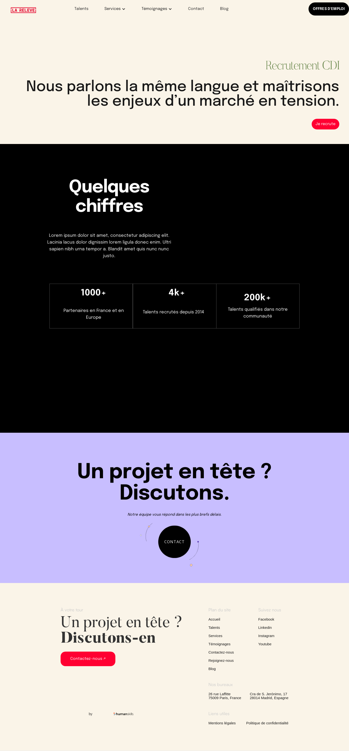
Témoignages (219, 644)
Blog (224, 9)
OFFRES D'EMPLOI (329, 9)
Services (215, 636)
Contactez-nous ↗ (88, 659)
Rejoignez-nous (221, 661)
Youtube (265, 644)
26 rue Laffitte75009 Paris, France (224, 696)
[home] (23, 10)
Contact (196, 9)
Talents (81, 9)
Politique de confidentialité (267, 723)
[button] (111, 9)
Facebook (266, 619)
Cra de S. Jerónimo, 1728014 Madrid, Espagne (269, 696)
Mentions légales (222, 723)
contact (174, 545)
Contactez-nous (221, 652)
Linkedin (265, 628)
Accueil (214, 619)
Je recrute (325, 124)
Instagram (266, 636)
